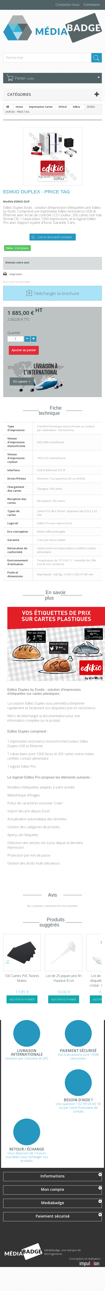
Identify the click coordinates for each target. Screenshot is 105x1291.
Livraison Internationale (27, 1052)
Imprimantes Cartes (41, 107)
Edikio (76, 107)
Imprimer (15, 274)
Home (19, 107)
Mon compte (52, 1189)
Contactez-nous (68, 4)
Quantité (13, 333)
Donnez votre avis (17, 262)
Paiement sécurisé (78, 1051)
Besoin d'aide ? (78, 1100)
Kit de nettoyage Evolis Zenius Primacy (22, 978)
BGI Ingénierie (53, 1254)
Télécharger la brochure (52, 293)
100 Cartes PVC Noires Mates (63, 978)
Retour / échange (26, 1149)
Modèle (8, 201)
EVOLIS (63, 107)
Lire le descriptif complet (55, 237)
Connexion (92, 4)
